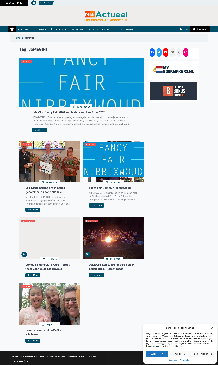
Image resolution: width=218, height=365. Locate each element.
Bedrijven (61, 29)
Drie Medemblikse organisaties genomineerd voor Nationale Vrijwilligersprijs (45, 190)
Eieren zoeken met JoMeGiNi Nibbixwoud (43, 332)
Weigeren (180, 354)
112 (117, 29)
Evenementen (28, 221)
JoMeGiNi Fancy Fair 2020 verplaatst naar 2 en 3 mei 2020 (68, 112)
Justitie (106, 29)
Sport (92, 29)
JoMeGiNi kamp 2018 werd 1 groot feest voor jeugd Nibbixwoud (47, 267)
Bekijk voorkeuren (203, 354)
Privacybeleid (185, 360)
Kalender (130, 29)
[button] (212, 327)
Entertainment (41, 29)
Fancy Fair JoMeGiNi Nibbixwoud (110, 188)
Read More (39, 130)
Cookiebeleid (174, 360)
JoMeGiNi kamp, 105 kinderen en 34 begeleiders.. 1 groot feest (111, 267)
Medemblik (77, 29)
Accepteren (157, 354)
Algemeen (23, 29)
